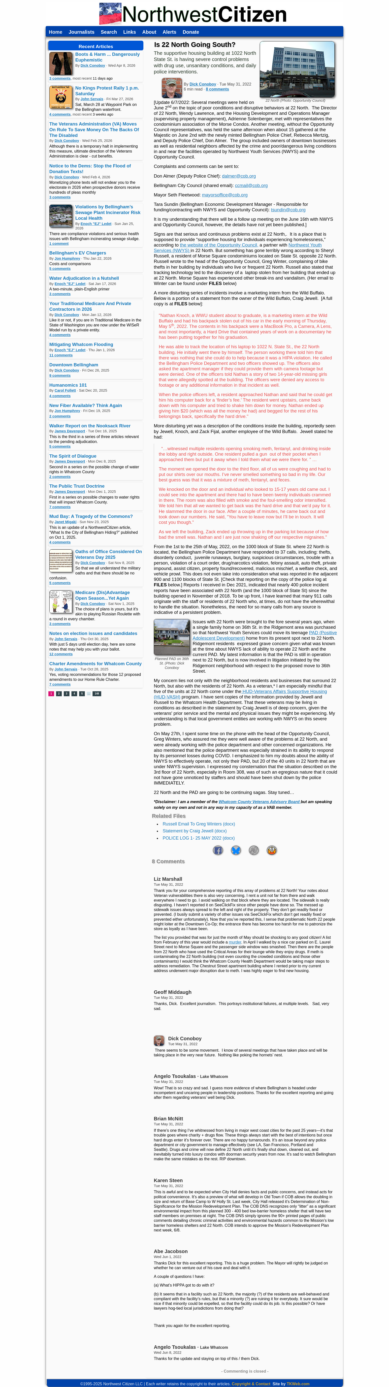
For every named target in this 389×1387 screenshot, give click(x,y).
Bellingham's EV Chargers (77, 252)
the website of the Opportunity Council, (219, 245)
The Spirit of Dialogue (73, 456)
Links (129, 32)
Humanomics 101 (68, 385)
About (149, 32)
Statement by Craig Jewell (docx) (195, 830)
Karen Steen (168, 1180)
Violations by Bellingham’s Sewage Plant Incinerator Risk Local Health (108, 212)
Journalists (82, 32)
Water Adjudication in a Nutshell (84, 278)
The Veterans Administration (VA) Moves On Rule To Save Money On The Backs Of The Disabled (94, 129)
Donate (191, 32)
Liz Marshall (168, 879)
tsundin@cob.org (288, 209)
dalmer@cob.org (239, 176)
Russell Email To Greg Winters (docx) (199, 823)
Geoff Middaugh (173, 992)
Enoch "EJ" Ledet (96, 224)
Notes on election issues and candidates (93, 633)
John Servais (92, 99)
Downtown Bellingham (73, 364)
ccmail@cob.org (251, 185)
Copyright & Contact (251, 1384)
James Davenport (70, 431)
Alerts (169, 32)
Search (109, 32)
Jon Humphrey (67, 258)
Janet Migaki (65, 522)
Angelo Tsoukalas (175, 1076)
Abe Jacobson (171, 1251)
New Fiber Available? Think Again (85, 405)
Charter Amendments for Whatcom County (95, 663)
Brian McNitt (168, 1118)
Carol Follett (65, 390)
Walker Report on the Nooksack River (89, 425)
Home (55, 32)
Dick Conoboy (93, 65)
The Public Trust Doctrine (77, 486)
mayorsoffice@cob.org (225, 194)
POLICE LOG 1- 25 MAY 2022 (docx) (199, 838)
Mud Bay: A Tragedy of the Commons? (91, 516)
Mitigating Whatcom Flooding (81, 344)
